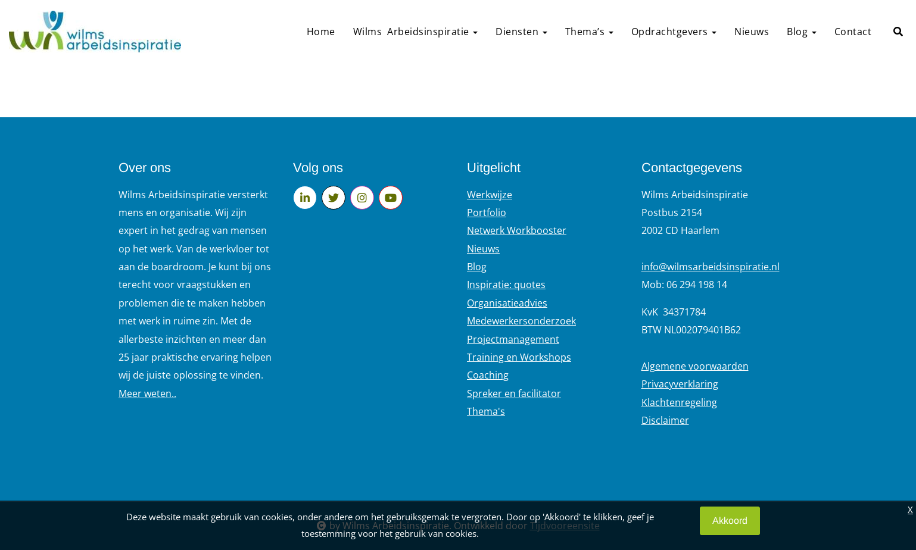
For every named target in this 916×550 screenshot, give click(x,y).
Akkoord (729, 520)
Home (321, 31)
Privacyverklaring (679, 383)
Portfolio (486, 212)
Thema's (486, 411)
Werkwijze (489, 194)
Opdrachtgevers (674, 31)
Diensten (521, 31)
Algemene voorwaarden (695, 366)
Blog (802, 31)
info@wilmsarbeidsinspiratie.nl (710, 266)
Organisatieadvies (507, 303)
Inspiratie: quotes (506, 284)
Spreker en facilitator (514, 393)
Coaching (488, 375)
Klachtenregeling (679, 402)
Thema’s (589, 31)
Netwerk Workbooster (516, 230)
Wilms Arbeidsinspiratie (415, 31)
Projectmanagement (513, 339)
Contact (853, 31)
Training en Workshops (519, 357)
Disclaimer (665, 420)
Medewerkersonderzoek (521, 320)
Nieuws (751, 31)
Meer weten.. (147, 393)
